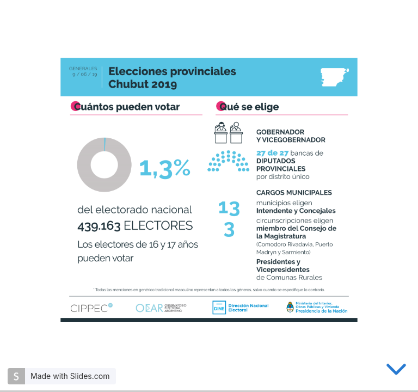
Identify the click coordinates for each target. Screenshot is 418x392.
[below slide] (396, 371)
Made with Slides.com (69, 376)
